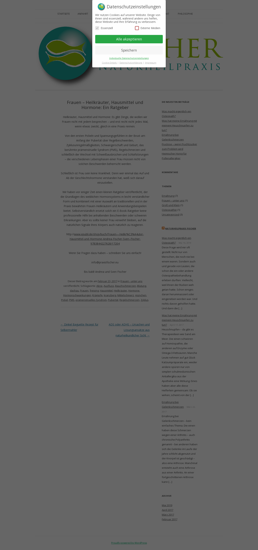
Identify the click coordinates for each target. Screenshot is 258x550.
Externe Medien (147, 26)
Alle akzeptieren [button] (129, 37)
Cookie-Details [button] (109, 61)
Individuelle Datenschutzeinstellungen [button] (129, 56)
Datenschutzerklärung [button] (131, 61)
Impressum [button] (150, 61)
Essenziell (104, 26)
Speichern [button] (129, 48)
